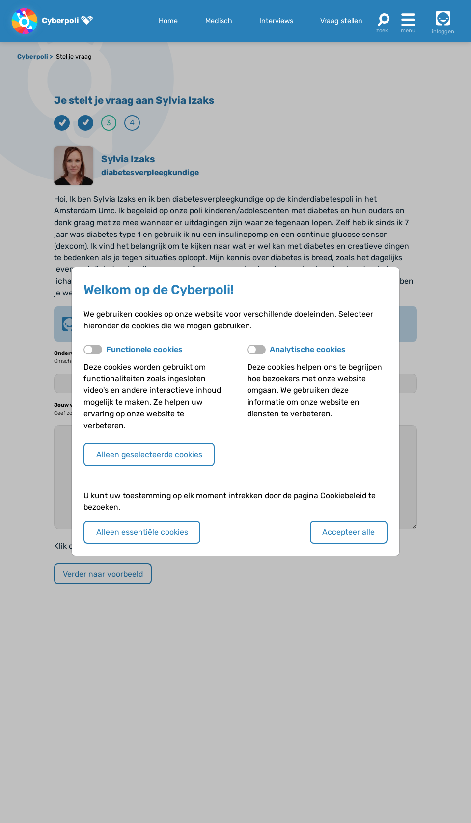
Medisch (218, 21)
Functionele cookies (144, 349)
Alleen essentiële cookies (142, 532)
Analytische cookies (308, 349)
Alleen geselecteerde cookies (149, 454)
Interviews (276, 21)
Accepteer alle (348, 532)
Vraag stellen (341, 21)
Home (168, 21)
